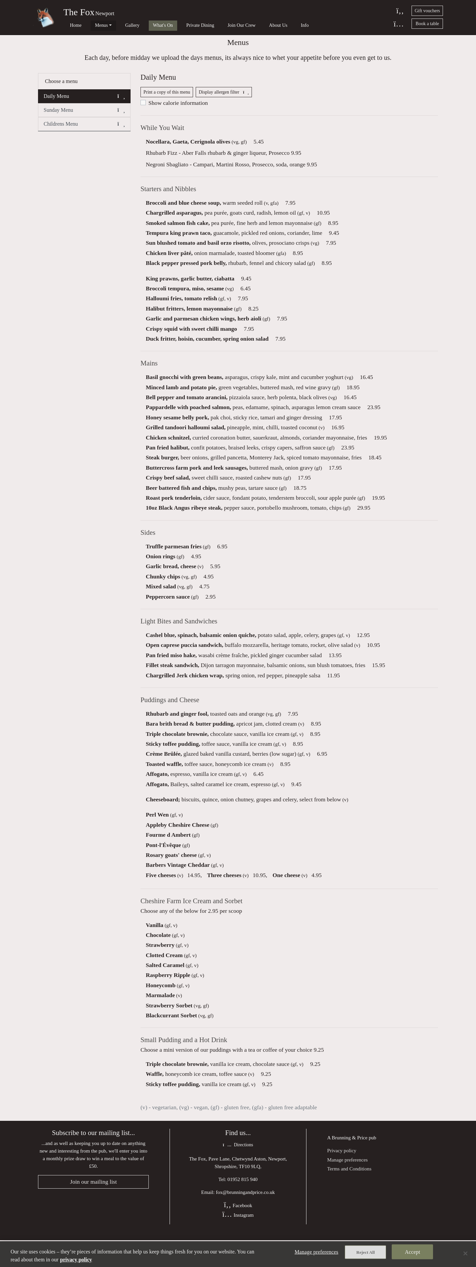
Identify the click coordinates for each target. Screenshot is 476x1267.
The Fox (79, 12)
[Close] (465, 1253)
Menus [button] (91, 25)
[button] (121, 107)
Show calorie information (178, 118)
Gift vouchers (427, 10)
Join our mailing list (93, 1208)
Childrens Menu (84, 135)
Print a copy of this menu (166, 107)
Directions (238, 1171)
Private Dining (175, 25)
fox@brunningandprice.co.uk (245, 1218)
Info (265, 25)
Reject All (365, 1254)
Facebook (238, 1232)
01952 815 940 (242, 1205)
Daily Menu (84, 107)
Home (70, 25)
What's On (143, 25)
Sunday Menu (84, 121)
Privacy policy (341, 1176)
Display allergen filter (224, 107)
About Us (243, 25)
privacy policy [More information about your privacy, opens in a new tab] (76, 1259)
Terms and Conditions (349, 1194)
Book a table (427, 23)
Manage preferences (347, 1185)
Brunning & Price (350, 1163)
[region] (238, 1254)
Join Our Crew (212, 25)
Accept (412, 1254)
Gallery (117, 25)
